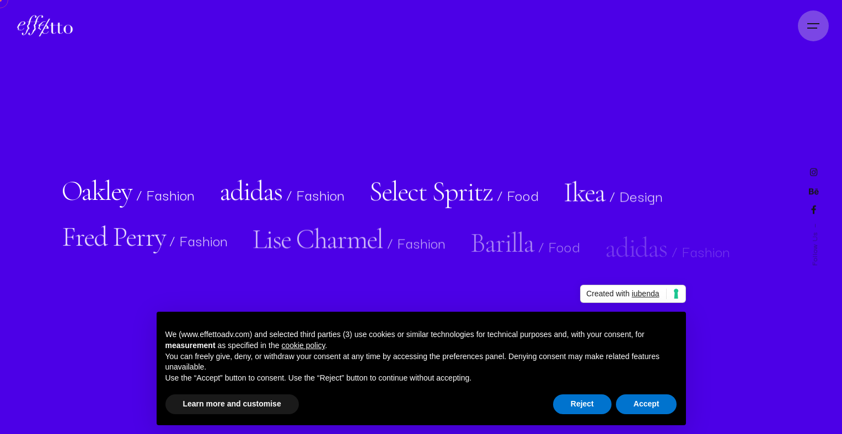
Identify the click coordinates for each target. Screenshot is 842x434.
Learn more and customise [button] (232, 403)
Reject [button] (582, 403)
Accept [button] (646, 403)
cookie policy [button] (303, 345)
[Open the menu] (813, 25)
